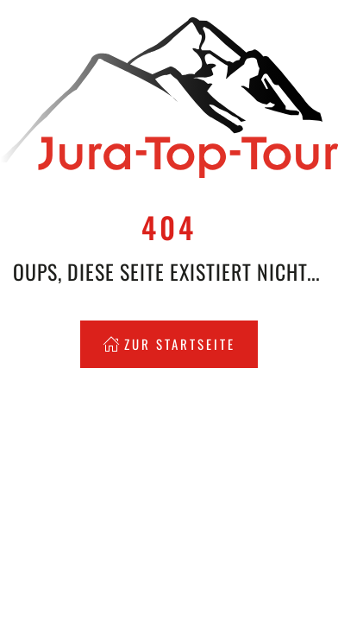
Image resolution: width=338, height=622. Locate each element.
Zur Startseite (169, 343)
